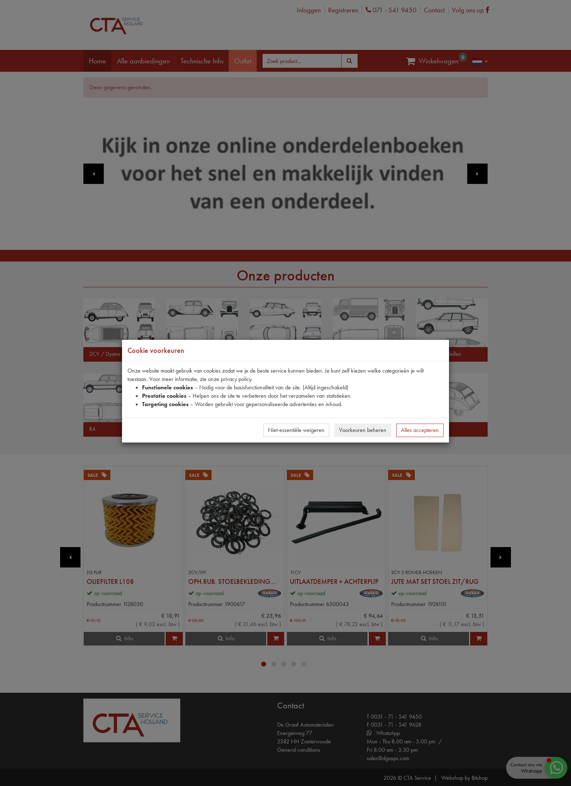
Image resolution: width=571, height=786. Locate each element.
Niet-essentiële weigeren (296, 430)
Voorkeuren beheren (362, 430)
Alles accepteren (420, 430)
